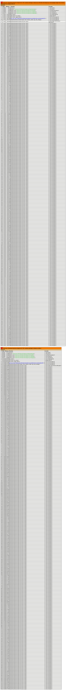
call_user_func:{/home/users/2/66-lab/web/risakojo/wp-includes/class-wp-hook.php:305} (28, 18)
